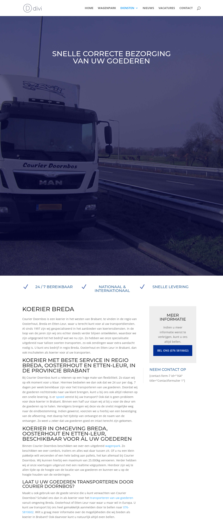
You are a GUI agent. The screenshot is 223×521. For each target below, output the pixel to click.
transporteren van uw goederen (111, 498)
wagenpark (112, 446)
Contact (186, 8)
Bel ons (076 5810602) (172, 350)
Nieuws (148, 8)
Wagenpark (107, 8)
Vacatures (167, 8)
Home (89, 8)
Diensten (127, 8)
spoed (60, 397)
